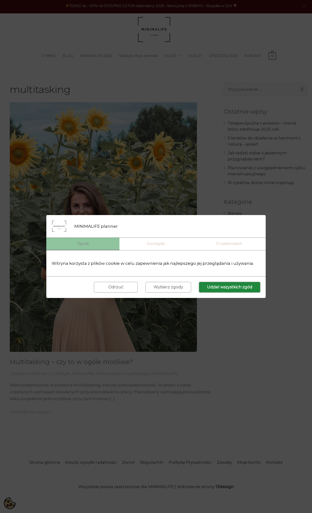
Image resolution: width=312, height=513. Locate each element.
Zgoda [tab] (83, 243)
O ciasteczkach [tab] (229, 243)
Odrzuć (115, 287)
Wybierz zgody (168, 287)
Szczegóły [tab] (156, 243)
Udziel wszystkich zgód (229, 287)
